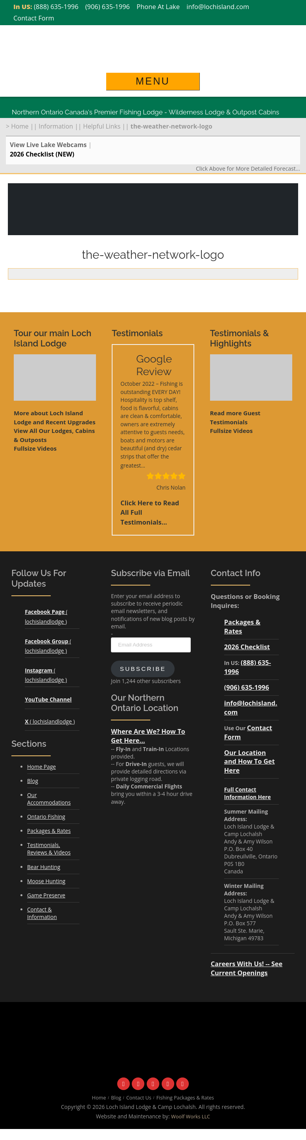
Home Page (41, 766)
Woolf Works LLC (190, 1116)
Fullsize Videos (35, 448)
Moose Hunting (46, 881)
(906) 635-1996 (107, 6)
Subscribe (143, 668)
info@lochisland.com (217, 6)
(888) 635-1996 (56, 6)
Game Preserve (46, 895)
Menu (153, 81)
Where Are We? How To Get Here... (148, 736)
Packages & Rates (49, 830)
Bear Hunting (43, 867)
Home (20, 126)
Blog (32, 781)
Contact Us (138, 1097)
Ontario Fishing (46, 816)
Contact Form (33, 17)
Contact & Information (42, 913)
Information (56, 126)
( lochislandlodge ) (50, 721)
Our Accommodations (49, 798)
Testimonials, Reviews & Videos (48, 848)
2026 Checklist (247, 646)
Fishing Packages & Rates (185, 1097)
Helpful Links (101, 126)
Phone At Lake (158, 6)
